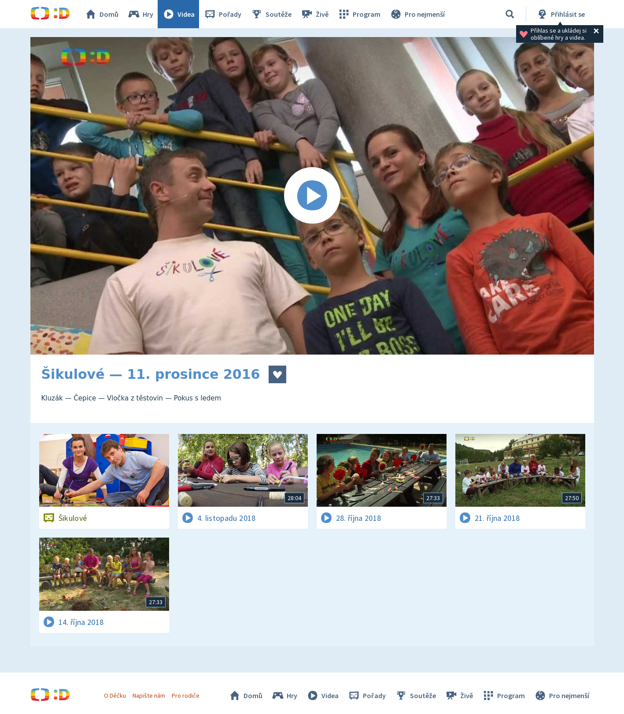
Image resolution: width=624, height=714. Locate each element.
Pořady (222, 14)
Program (358, 14)
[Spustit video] (312, 196)
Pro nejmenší (417, 14)
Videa (178, 14)
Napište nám (149, 695)
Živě (314, 14)
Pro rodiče (185, 695)
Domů (101, 14)
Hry (140, 14)
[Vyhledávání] (510, 14)
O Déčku (115, 695)
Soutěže (271, 14)
